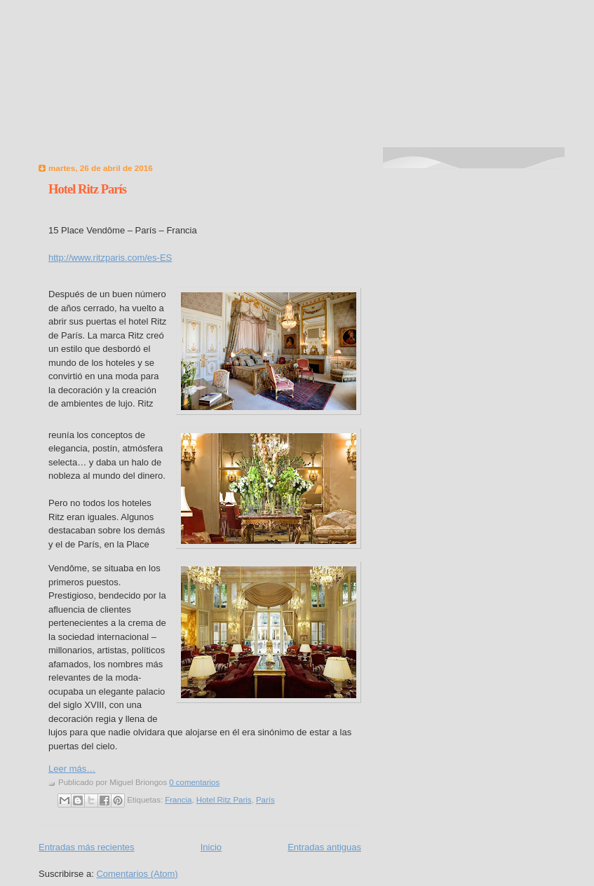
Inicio (211, 847)
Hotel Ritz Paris (224, 800)
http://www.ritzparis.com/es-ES (110, 257)
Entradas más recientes (87, 847)
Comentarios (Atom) (136, 873)
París (265, 800)
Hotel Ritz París (87, 189)
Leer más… (71, 768)
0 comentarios (194, 782)
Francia (178, 800)
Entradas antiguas (324, 847)
